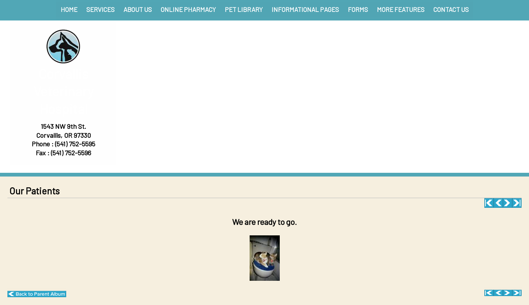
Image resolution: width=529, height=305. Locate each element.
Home (69, 9)
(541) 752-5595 (75, 144)
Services (100, 9)
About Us (138, 9)
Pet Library (244, 9)
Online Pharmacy (188, 9)
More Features (400, 9)
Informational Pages (305, 9)
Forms (358, 9)
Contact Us (451, 9)
